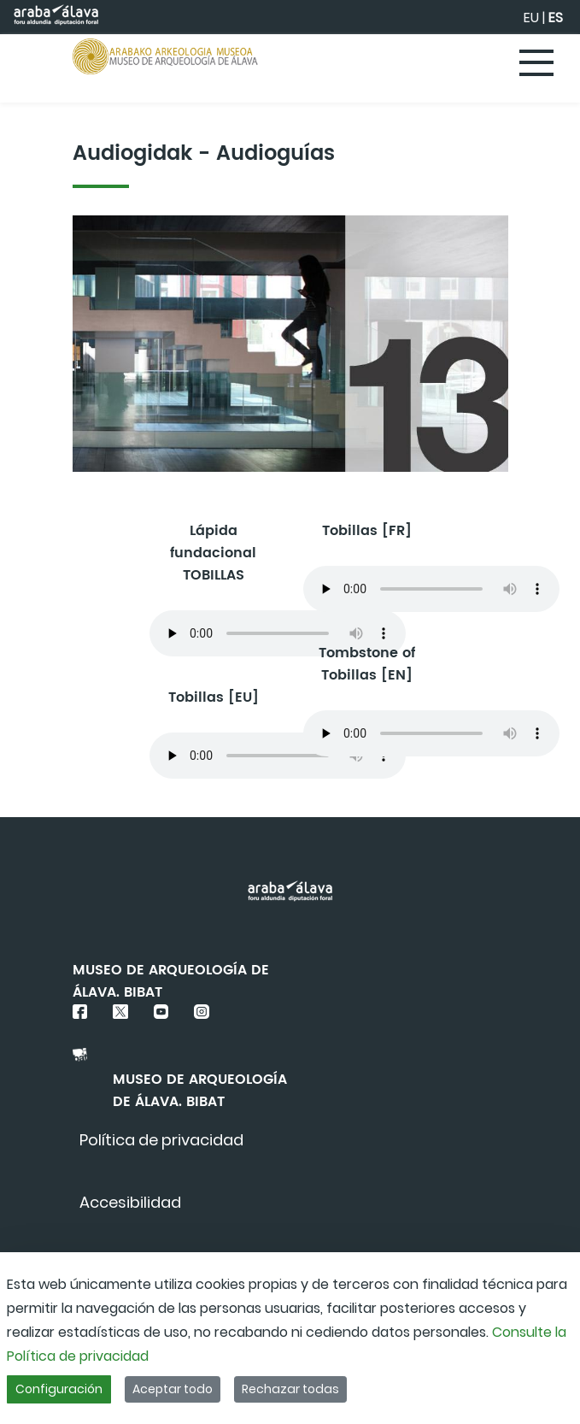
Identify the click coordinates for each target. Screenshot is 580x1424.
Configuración (59, 1389)
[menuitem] (161, 1139)
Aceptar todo (172, 1389)
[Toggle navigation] (537, 64)
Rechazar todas (290, 1389)
